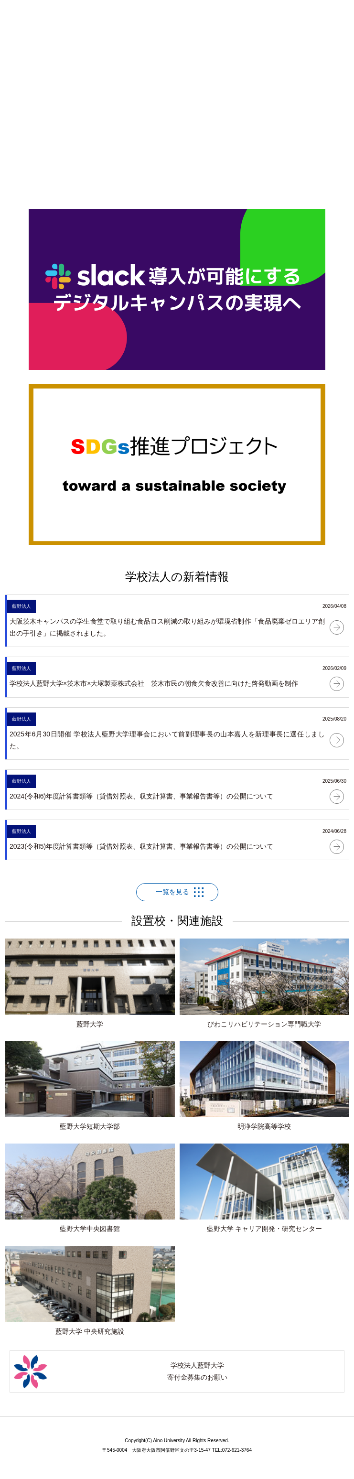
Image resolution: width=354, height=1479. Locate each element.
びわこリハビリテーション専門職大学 (265, 983)
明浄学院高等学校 (265, 1085)
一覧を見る (172, 892)
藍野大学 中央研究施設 (90, 1290)
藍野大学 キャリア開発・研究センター (265, 1188)
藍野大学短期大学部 (90, 1085)
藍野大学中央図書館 (90, 1188)
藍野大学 (90, 983)
